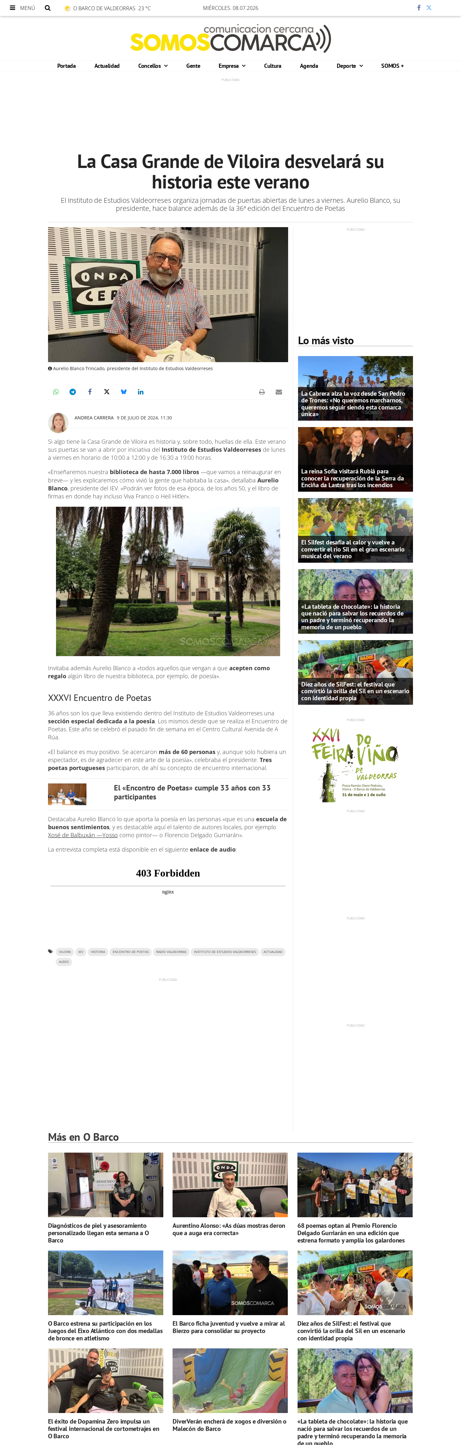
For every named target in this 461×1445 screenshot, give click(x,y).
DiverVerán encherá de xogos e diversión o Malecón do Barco (230, 1425)
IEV (80, 952)
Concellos (150, 65)
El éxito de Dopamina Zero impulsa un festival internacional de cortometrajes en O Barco (103, 1428)
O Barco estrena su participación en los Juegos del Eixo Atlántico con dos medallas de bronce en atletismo (105, 1330)
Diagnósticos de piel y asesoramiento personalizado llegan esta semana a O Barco (98, 1232)
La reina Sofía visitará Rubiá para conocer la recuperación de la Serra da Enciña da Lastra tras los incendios (352, 478)
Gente (193, 65)
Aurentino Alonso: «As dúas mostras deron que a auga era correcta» (229, 1229)
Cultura (272, 65)
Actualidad (107, 65)
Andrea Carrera (94, 418)
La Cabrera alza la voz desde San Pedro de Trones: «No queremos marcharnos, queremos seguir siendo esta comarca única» (353, 403)
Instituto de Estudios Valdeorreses (225, 952)
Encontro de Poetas (131, 952)
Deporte (347, 65)
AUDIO (64, 962)
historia (98, 952)
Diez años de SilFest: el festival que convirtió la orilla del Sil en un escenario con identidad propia (355, 691)
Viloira (65, 952)
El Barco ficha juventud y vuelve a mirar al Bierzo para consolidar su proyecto (229, 1327)
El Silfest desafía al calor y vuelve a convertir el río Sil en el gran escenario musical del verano (353, 549)
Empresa (229, 65)
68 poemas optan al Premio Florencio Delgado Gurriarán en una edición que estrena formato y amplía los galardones (351, 1232)
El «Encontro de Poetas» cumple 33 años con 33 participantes (192, 792)
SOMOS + (392, 65)
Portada (66, 65)
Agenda (309, 65)
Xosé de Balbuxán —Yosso (83, 835)
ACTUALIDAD (272, 952)
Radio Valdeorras (171, 952)
